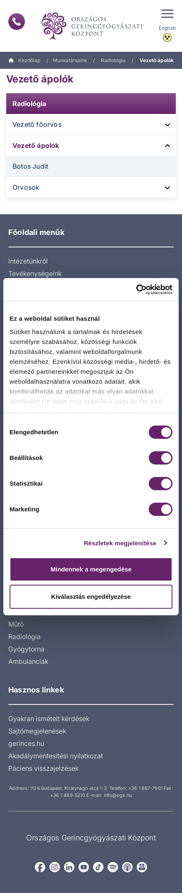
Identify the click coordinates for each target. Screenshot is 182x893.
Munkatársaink (70, 60)
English (167, 28)
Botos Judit (30, 166)
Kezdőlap (24, 60)
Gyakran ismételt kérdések (48, 718)
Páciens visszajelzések (43, 768)
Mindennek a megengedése (90, 569)
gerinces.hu (26, 743)
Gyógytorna (26, 649)
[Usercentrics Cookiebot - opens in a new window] (136, 289)
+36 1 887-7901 (145, 788)
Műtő (16, 624)
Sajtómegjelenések (37, 731)
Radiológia (113, 60)
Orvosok (25, 187)
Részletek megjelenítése (120, 543)
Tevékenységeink (34, 273)
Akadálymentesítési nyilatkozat (55, 756)
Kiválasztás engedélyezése (91, 596)
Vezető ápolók (35, 145)
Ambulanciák (28, 661)
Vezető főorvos (36, 124)
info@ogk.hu (118, 795)
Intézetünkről (28, 261)
